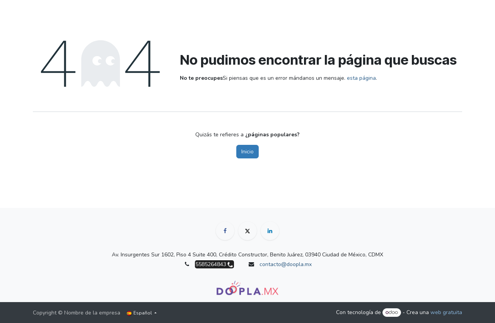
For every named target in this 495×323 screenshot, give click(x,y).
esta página (361, 78)
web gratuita (446, 312)
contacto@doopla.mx (285, 264)
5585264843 (210, 264)
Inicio (247, 151)
